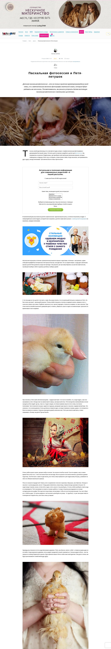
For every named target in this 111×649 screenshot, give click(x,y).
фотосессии (78, 153)
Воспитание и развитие (55, 197)
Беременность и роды (55, 196)
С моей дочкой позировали (78, 219)
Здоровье (55, 194)
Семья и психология (55, 199)
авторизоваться (76, 61)
